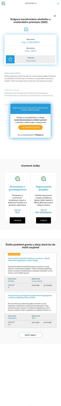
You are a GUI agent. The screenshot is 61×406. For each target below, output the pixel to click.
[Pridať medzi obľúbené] (55, 16)
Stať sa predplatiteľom (30, 127)
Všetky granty (30, 335)
